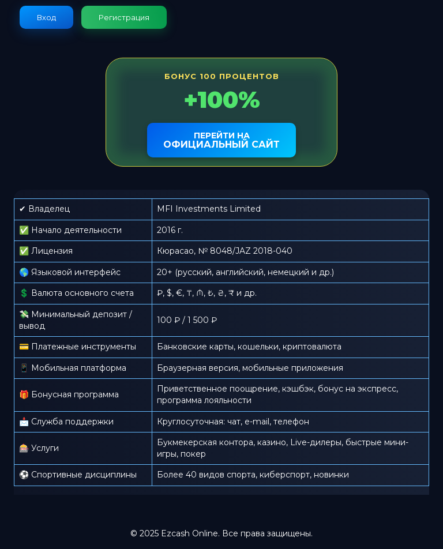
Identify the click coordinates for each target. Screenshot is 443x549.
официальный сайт (221, 140)
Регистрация (124, 17)
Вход (46, 17)
